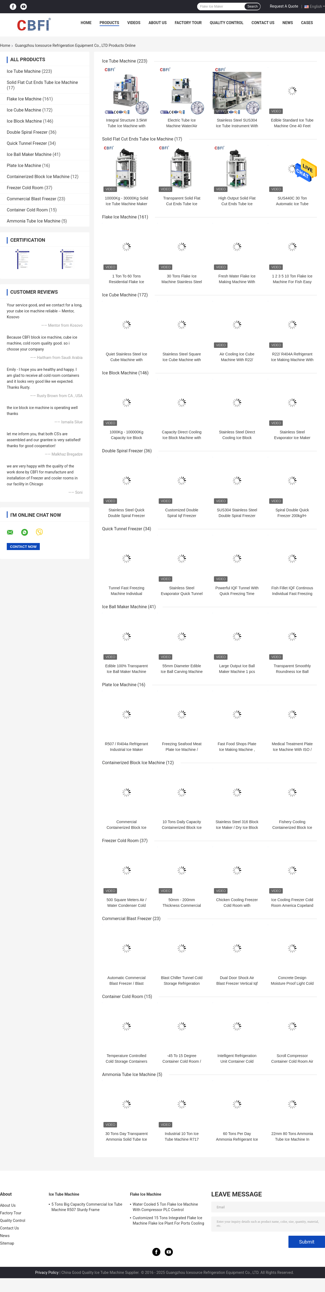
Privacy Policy (46, 1272)
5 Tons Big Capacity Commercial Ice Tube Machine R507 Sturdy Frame (86, 1207)
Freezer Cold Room (25, 187)
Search (252, 6)
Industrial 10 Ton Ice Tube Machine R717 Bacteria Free (182, 1139)
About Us (157, 23)
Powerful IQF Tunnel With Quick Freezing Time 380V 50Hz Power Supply (237, 593)
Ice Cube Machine (24, 110)
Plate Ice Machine (24, 165)
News (287, 23)
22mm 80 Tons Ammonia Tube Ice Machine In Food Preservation (292, 1139)
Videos (134, 23)
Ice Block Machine (24, 121)
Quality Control (226, 23)
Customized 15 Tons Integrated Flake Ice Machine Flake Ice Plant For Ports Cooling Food (168, 1221)
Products (109, 23)
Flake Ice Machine (24, 99)
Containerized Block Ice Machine (38, 176)
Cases (307, 23)
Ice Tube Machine (24, 71)
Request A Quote (284, 6)
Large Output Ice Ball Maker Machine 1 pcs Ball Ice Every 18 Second (237, 671)
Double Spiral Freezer (27, 132)
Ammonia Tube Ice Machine (33, 221)
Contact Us (263, 23)
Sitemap (7, 1243)
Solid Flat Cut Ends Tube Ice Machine (42, 82)
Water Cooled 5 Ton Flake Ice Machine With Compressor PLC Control (165, 1207)
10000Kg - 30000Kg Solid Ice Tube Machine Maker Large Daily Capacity (126, 204)
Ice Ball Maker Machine (29, 154)
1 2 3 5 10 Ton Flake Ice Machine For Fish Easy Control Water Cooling (292, 282)
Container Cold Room (27, 209)
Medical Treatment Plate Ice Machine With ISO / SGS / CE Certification (292, 749)
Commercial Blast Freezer (31, 198)
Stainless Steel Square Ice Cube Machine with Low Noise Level (181, 360)
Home (86, 23)
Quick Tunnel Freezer (27, 143)
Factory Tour (188, 23)
